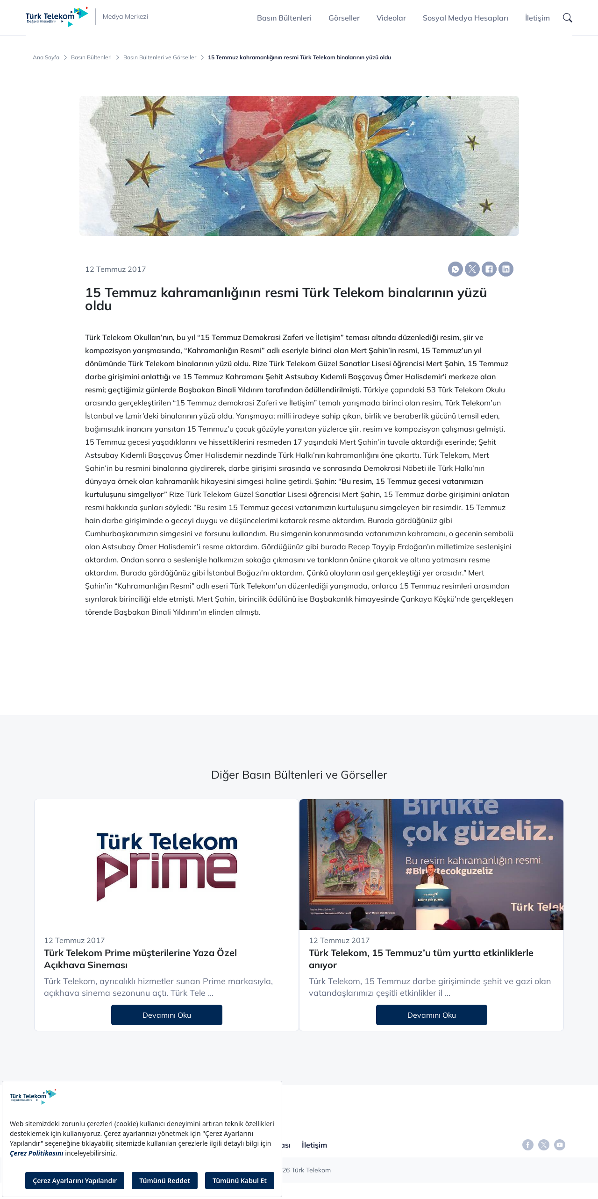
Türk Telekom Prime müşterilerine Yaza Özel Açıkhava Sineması (140, 959)
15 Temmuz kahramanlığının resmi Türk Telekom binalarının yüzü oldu (299, 57)
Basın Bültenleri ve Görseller (159, 57)
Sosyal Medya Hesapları (465, 17)
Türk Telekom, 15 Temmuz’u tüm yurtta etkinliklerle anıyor (421, 959)
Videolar (391, 17)
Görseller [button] (344, 17)
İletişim (537, 17)
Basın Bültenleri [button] (284, 17)
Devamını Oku (166, 1015)
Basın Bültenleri (91, 57)
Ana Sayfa (46, 57)
